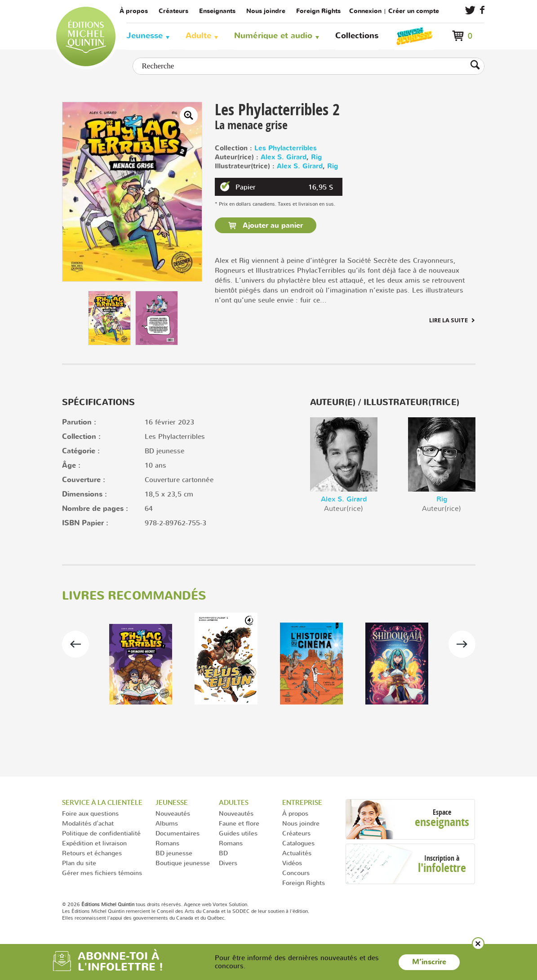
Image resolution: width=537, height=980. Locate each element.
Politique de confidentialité (101, 833)
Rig (316, 157)
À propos (134, 11)
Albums (166, 823)
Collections (356, 35)
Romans (167, 843)
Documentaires (177, 833)
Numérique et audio (273, 35)
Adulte (198, 35)
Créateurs (173, 11)
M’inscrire (429, 962)
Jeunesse (144, 35)
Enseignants (217, 11)
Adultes (234, 802)
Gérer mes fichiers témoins (102, 872)
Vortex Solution (230, 904)
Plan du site (79, 863)
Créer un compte (413, 11)
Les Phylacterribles (285, 148)
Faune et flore (239, 823)
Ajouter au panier (271, 225)
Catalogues (298, 843)
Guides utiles (238, 833)
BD (223, 853)
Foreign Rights (318, 11)
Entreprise (302, 802)
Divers (228, 863)
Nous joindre (265, 11)
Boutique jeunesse (182, 863)
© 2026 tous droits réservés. (122, 904)
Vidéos (292, 863)
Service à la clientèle (102, 802)
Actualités (296, 853)
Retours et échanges (92, 853)
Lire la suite (448, 320)
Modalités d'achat (88, 823)
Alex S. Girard (283, 157)
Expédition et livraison (94, 843)
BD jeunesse (173, 853)
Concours (296, 872)
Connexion (365, 11)
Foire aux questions (90, 813)
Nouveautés (172, 813)
